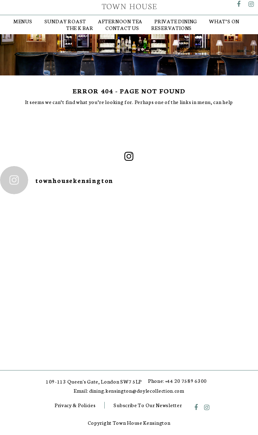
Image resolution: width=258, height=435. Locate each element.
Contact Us (122, 27)
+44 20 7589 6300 (186, 381)
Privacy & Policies (75, 405)
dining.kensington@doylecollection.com (136, 390)
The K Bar (79, 27)
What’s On (224, 21)
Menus (22, 21)
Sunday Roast (65, 21)
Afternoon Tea (120, 21)
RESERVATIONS (171, 27)
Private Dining (175, 21)
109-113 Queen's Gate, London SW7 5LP (94, 381)
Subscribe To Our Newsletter (147, 405)
